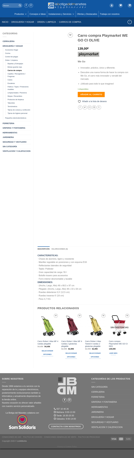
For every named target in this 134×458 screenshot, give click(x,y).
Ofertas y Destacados (87, 14)
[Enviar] (20, 5)
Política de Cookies (32, 446)
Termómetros (12, 106)
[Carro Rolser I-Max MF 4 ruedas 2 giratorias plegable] (72, 335)
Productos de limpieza (16, 100)
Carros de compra (70, 22)
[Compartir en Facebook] (80, 107)
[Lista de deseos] (121, 5)
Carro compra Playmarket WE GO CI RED (118, 353)
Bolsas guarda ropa (15, 67)
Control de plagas (11, 57)
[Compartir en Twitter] (85, 107)
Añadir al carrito (91, 94)
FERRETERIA (8, 123)
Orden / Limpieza (46, 22)
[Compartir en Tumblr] (99, 107)
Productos (21, 14)
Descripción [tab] (44, 258)
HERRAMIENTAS (10, 133)
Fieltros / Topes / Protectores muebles (18, 88)
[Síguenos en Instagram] (31, 5)
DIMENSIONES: (45, 291)
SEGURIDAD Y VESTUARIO (14, 142)
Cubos (10, 80)
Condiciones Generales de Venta (60, 446)
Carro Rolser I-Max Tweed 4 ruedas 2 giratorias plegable (93, 353)
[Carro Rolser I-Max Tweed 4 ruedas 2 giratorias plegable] (95, 335)
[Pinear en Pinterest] (94, 107)
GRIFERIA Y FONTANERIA (14, 128)
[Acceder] (112, 5)
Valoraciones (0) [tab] (59, 258)
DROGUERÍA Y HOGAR (22, 22)
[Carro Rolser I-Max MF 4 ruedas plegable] (48, 335)
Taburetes (11, 103)
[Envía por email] (89, 107)
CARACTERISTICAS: (48, 265)
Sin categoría (10, 146)
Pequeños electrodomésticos (15, 118)
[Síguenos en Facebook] (26, 5)
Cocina (7, 53)
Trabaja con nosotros (110, 14)
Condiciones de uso (11, 446)
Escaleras (11, 83)
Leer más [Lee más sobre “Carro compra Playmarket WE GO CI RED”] (113, 362)
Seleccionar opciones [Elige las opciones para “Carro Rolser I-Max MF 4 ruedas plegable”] (47, 362)
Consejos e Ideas (38, 14)
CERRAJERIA (9, 41)
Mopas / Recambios (15, 96)
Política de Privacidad (89, 446)
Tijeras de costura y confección (19, 110)
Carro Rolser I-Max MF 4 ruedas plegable (48, 352)
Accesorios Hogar (11, 50)
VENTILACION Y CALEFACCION (16, 151)
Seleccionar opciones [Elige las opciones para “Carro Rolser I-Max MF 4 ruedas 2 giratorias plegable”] (71, 364)
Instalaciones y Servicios (61, 14)
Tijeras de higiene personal (17, 113)
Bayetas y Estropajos (15, 64)
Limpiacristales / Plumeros (17, 93)
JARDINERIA (8, 137)
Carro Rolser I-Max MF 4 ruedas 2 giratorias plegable (71, 353)
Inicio (5, 22)
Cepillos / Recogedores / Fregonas (17, 75)
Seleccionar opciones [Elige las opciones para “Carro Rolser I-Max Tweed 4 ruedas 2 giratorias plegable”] (95, 364)
